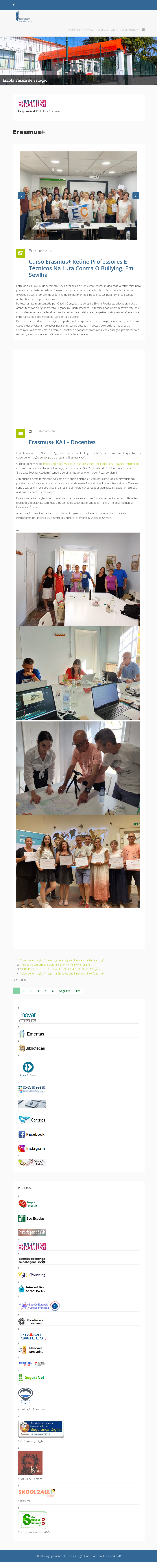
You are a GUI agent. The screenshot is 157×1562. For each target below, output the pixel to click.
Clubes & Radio (106, 29)
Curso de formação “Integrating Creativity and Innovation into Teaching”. (62, 960)
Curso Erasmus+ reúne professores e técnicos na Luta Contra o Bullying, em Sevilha (81, 268)
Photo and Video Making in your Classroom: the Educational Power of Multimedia (91, 463)
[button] (21, 195)
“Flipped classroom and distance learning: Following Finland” (55, 964)
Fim (78, 991)
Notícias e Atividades (81, 29)
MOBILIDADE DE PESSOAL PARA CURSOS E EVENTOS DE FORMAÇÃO (60, 969)
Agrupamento (128, 29)
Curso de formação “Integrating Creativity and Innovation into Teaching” (62, 973)
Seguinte (64, 991)
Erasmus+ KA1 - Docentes (62, 442)
